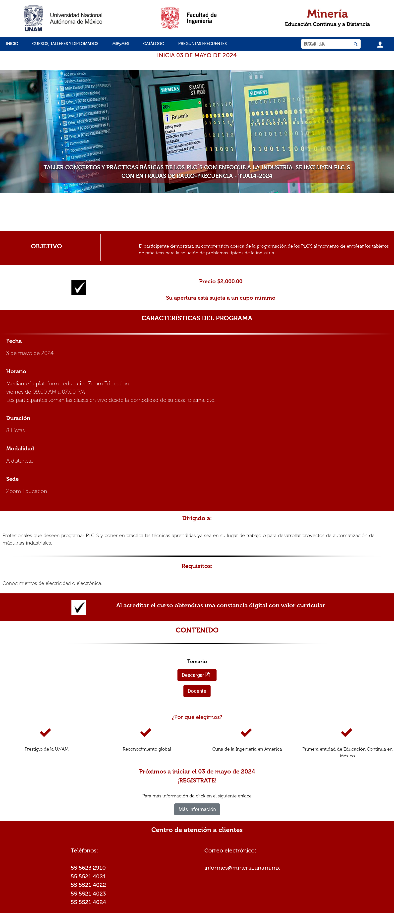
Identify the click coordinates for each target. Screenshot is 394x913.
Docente (197, 691)
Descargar (196, 675)
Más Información (197, 809)
